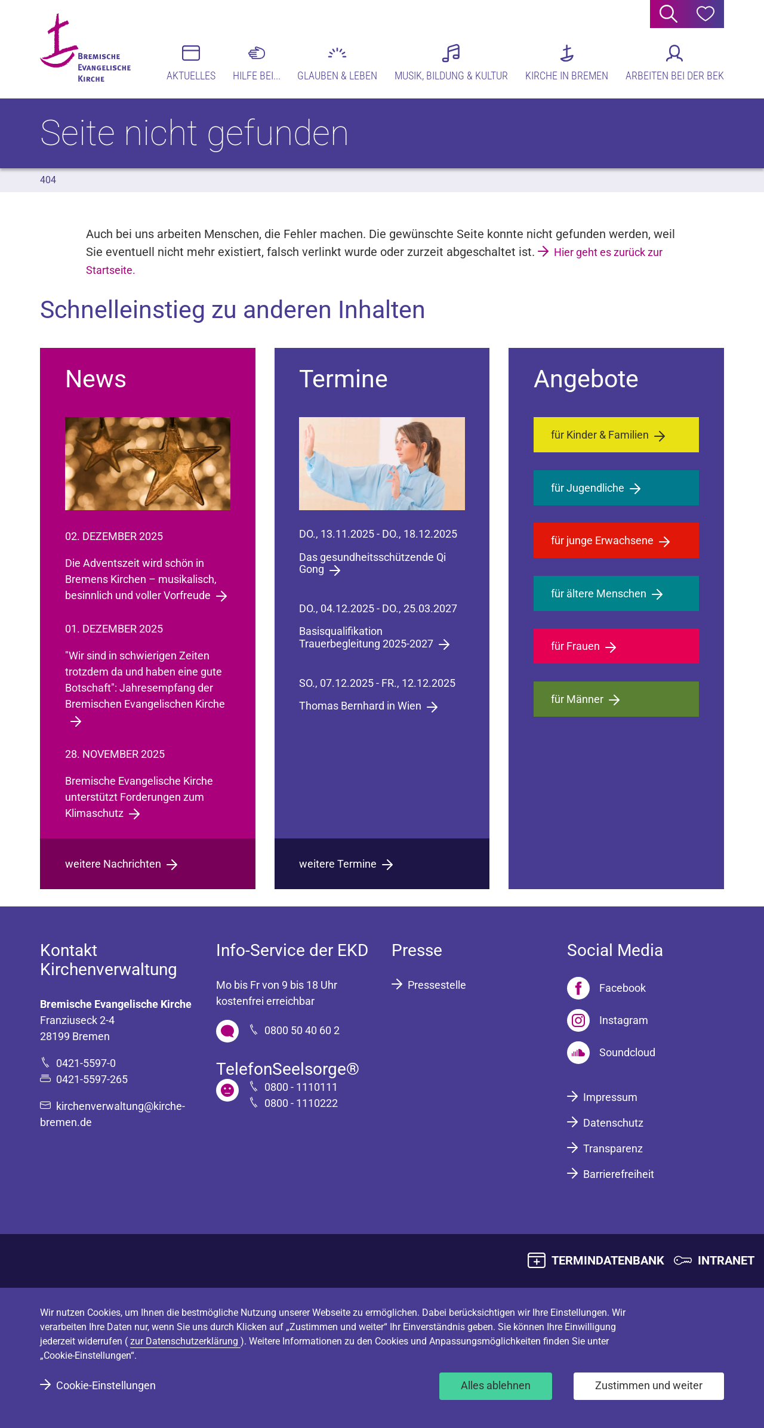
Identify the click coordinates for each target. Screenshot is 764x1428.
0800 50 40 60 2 (302, 1030)
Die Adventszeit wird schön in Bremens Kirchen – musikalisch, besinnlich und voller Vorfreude (141, 579)
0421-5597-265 (92, 1079)
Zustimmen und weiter (649, 1385)
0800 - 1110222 (301, 1103)
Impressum (610, 1097)
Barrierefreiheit (618, 1174)
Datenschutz (613, 1123)
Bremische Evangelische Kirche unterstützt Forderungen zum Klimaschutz (139, 797)
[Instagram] (607, 1020)
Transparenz (613, 1148)
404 (48, 180)
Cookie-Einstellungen (106, 1385)
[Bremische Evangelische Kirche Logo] (86, 48)
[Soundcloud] (611, 1052)
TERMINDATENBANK (608, 1260)
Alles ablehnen (496, 1385)
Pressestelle (437, 985)
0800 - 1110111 (301, 1087)
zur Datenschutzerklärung (185, 1341)
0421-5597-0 (86, 1063)
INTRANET (726, 1260)
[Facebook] (606, 988)
